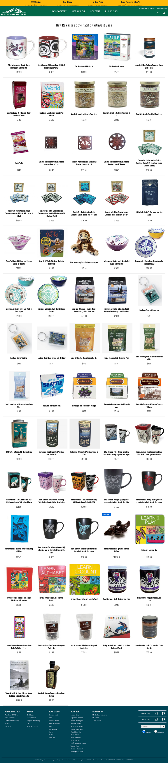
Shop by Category (58, 11)
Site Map (7, 726)
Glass (50, 726)
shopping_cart (163, 12)
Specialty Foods (53, 715)
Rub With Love (75, 740)
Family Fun (52, 738)
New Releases (111, 11)
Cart (28, 723)
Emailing (7, 723)
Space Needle (97, 721)
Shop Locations (144, 8)
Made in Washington (76, 729)
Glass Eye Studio (76, 723)
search (158, 12)
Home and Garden (54, 723)
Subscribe (147, 731)
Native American (75, 738)
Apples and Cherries (77, 718)
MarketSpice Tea (76, 732)
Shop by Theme (78, 11)
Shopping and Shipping (33, 721)
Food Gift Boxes (54, 721)
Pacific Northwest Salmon (78, 743)
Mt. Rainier (96, 718)
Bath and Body (53, 729)
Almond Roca (75, 715)
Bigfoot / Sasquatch (77, 749)
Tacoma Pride (75, 746)
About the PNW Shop (11, 715)
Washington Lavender (77, 752)
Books (51, 735)
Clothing (51, 732)
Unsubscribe (159, 731)
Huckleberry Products (77, 726)
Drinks (50, 718)
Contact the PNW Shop (12, 721)
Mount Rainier (75, 735)
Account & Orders (162, 8)
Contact (152, 8)
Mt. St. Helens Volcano (100, 715)
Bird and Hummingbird (77, 721)
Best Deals (95, 11)
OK (163, 727)
